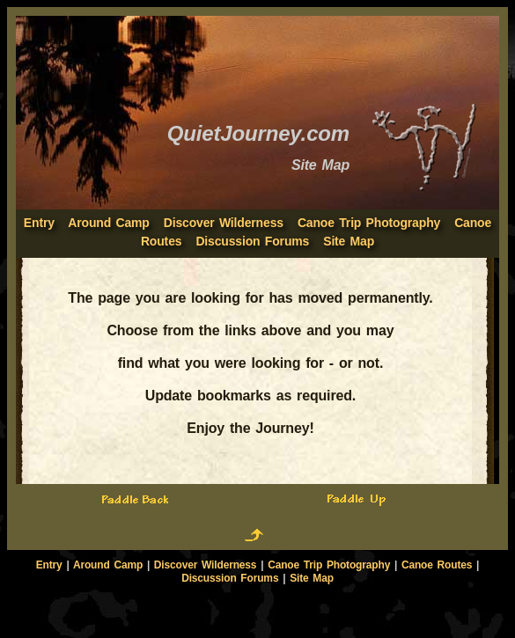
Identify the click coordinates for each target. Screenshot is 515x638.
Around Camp (108, 223)
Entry (49, 565)
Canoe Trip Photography (369, 223)
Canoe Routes (436, 565)
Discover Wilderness (223, 223)
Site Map (348, 241)
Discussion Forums (252, 241)
